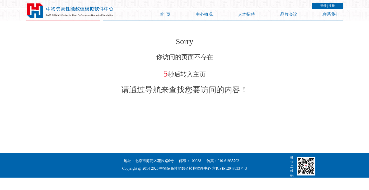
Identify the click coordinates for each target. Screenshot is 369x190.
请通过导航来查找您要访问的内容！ (184, 89)
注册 (332, 6)
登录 (323, 6)
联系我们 (331, 14)
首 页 (165, 14)
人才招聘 (246, 14)
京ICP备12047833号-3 (229, 168)
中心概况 (204, 14)
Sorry (184, 41)
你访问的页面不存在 (184, 57)
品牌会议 (288, 14)
